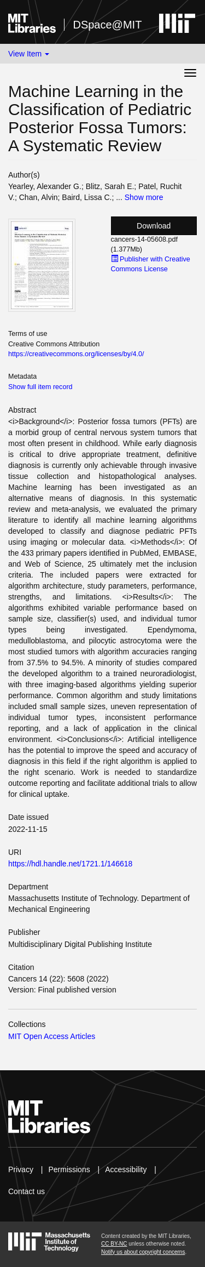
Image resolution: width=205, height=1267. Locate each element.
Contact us (26, 1191)
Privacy (20, 1169)
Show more (144, 197)
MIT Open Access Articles (51, 1036)
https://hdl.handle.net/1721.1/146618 (70, 863)
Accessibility (126, 1169)
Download (154, 225)
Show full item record (40, 387)
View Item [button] (28, 53)
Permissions (69, 1169)
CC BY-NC (114, 1244)
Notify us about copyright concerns (143, 1252)
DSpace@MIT (107, 25)
